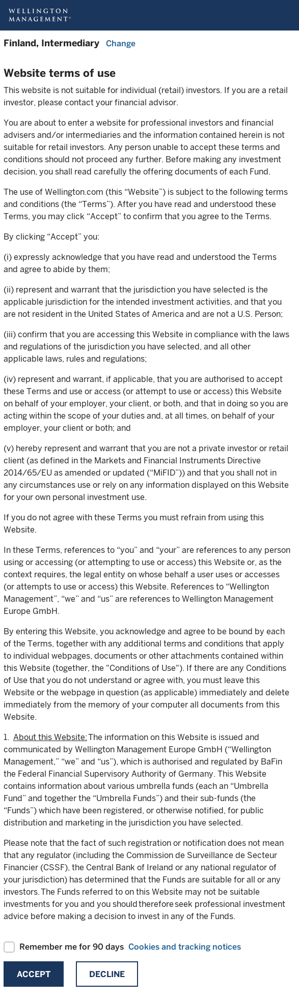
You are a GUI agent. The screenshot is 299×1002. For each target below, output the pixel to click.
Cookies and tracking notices (184, 947)
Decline (107, 974)
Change (120, 43)
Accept (33, 974)
